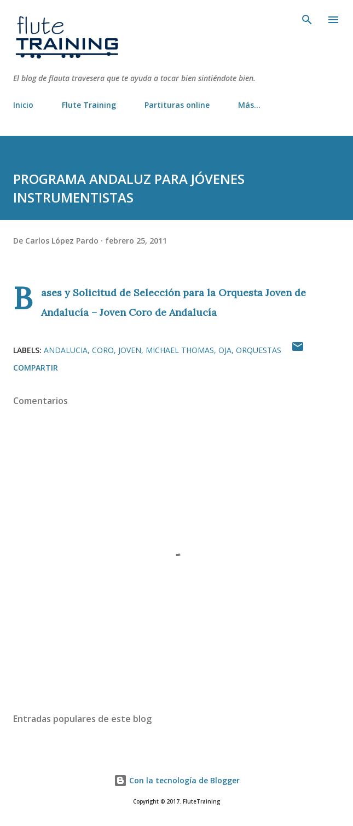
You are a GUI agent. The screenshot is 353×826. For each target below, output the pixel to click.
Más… (249, 105)
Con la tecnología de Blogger (177, 780)
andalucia (66, 350)
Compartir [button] (35, 367)
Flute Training (89, 105)
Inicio (23, 105)
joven (129, 350)
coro (103, 350)
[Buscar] (307, 19)
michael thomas (180, 350)
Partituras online (177, 105)
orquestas (258, 350)
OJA (225, 350)
